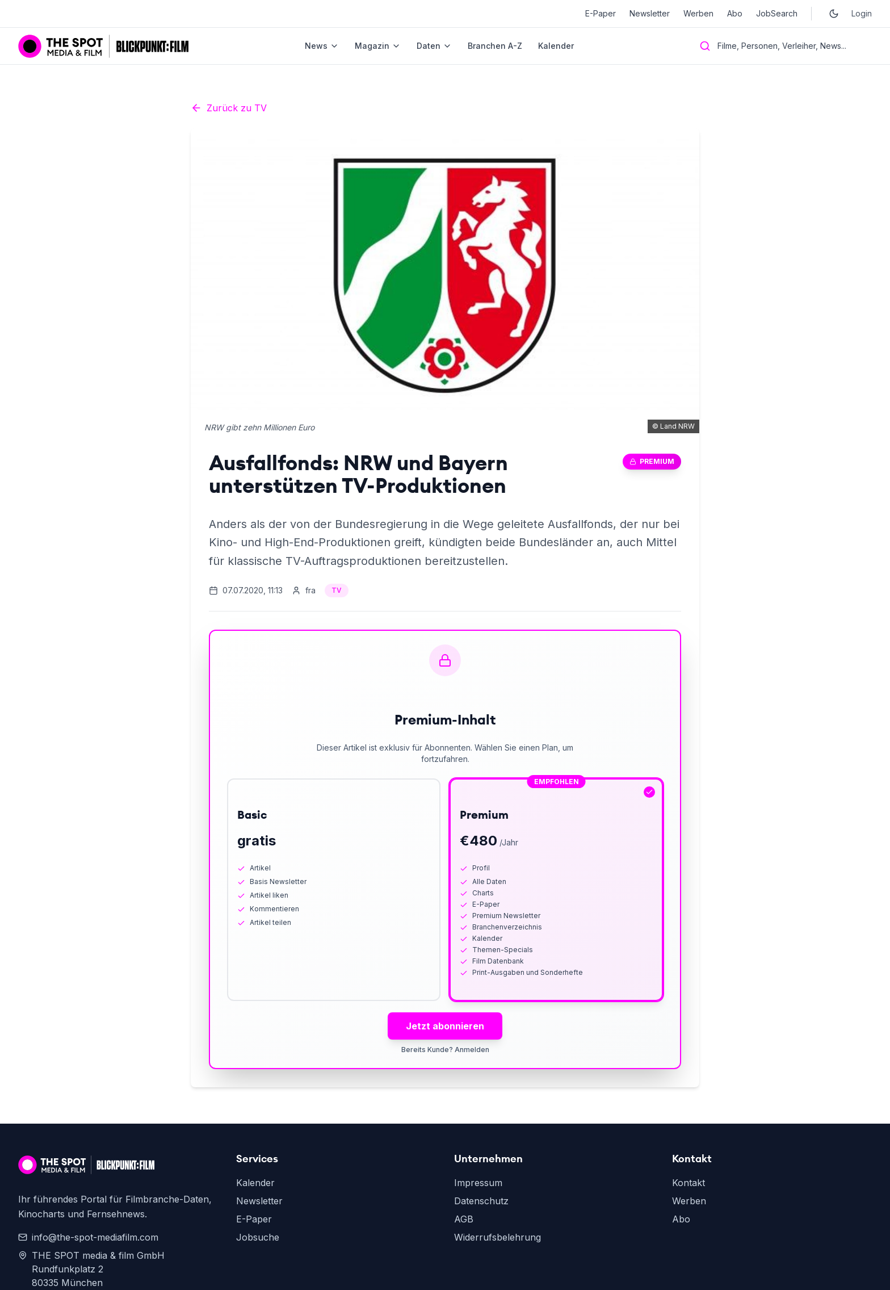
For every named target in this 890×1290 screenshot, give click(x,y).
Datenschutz (481, 1201)
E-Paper (600, 13)
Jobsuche (257, 1237)
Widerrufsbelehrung (497, 1237)
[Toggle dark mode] (833, 13)
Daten (434, 46)
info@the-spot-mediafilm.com (88, 1237)
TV (336, 590)
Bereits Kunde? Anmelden (445, 1049)
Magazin (378, 46)
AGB (463, 1219)
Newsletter (649, 13)
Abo (734, 13)
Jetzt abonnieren (445, 1026)
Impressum (478, 1182)
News (322, 46)
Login (861, 13)
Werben (698, 13)
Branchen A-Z (495, 46)
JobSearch (776, 13)
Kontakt (688, 1182)
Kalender (556, 46)
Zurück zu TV (229, 108)
